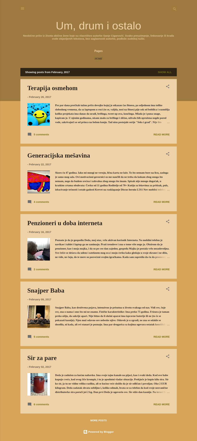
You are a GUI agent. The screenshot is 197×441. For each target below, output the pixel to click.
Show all (165, 72)
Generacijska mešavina (58, 155)
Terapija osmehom (52, 88)
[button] (168, 87)
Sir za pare (42, 357)
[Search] (175, 9)
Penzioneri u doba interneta (64, 223)
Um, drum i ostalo (98, 26)
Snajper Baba (45, 290)
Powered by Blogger (98, 431)
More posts (98, 420)
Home (98, 58)
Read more (162, 134)
